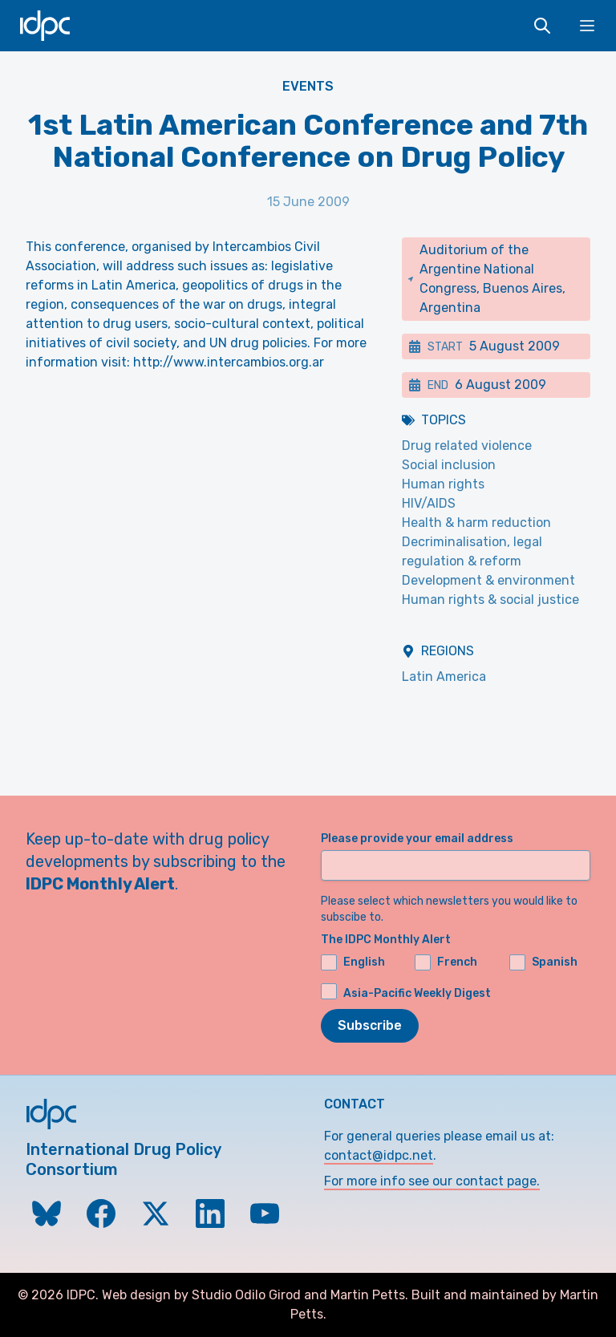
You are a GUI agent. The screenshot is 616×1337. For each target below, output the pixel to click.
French (446, 962)
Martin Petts (367, 1295)
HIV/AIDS (429, 503)
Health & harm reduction (476, 522)
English (353, 962)
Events (308, 86)
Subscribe (370, 1025)
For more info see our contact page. (432, 1181)
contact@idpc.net (378, 1155)
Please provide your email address (417, 838)
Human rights (443, 484)
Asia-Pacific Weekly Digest (417, 993)
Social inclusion (449, 464)
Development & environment (488, 580)
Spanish (543, 962)
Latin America (444, 676)
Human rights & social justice (490, 599)
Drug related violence (467, 445)
